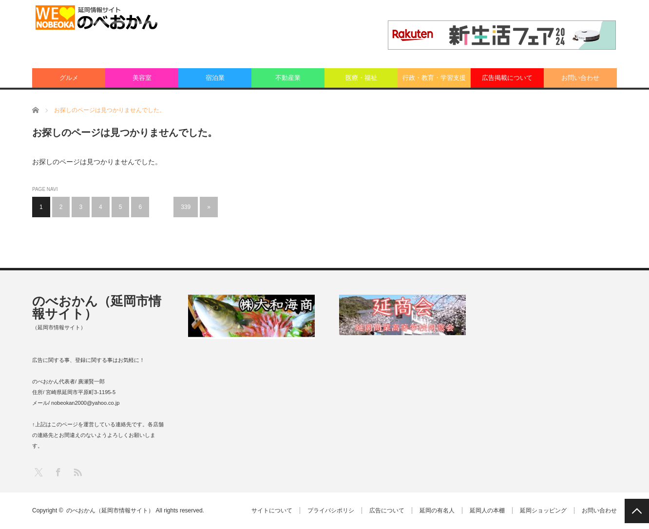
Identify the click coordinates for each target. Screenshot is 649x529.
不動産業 (288, 77)
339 (186, 207)
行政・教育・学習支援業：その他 (434, 81)
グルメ (68, 77)
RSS (77, 472)
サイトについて (271, 510)
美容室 (142, 77)
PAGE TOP (637, 511)
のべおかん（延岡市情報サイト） (96, 307)
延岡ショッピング (543, 510)
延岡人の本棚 (487, 510)
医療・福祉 (361, 77)
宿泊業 (215, 77)
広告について (386, 510)
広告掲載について (507, 77)
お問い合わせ (580, 77)
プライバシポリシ (330, 510)
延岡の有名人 (437, 510)
